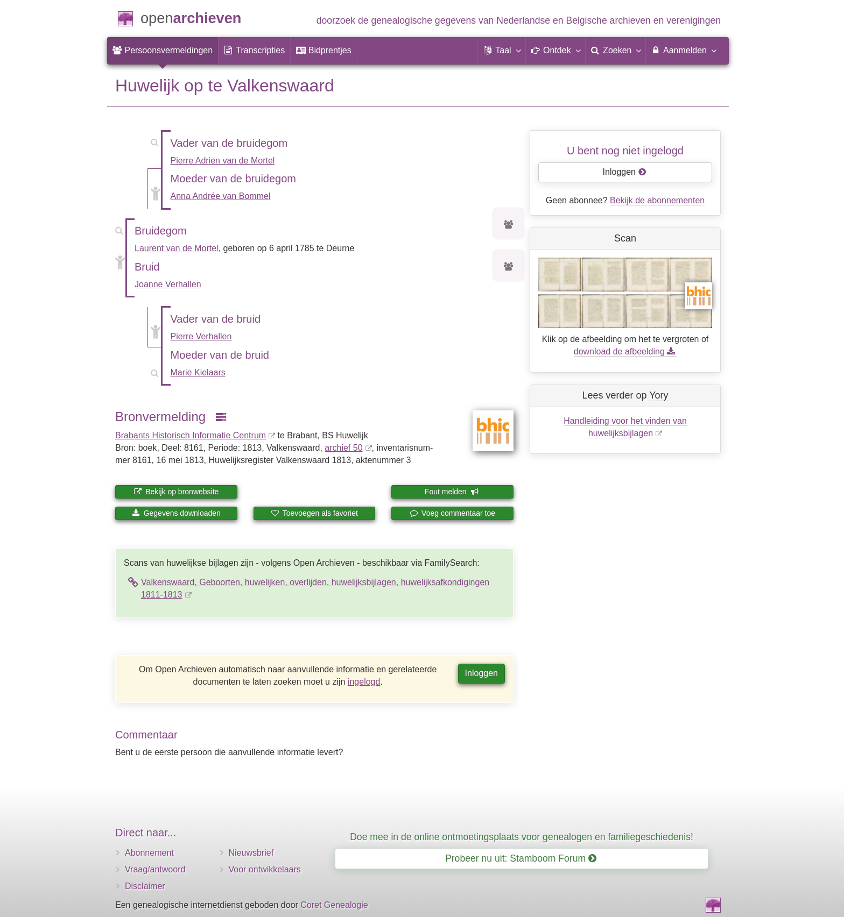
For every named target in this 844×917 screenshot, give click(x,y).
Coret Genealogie (334, 904)
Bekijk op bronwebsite (176, 491)
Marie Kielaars (198, 372)
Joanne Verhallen (168, 284)
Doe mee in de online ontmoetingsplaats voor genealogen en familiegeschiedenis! (521, 836)
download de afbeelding (625, 351)
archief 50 (343, 447)
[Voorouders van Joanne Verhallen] (509, 267)
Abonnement (149, 852)
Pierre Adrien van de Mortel (223, 160)
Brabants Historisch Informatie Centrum (190, 435)
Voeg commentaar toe (452, 513)
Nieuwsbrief (251, 852)
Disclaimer (145, 886)
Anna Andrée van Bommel (221, 196)
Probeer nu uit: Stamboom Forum (520, 858)
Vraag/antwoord (155, 869)
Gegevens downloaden (176, 513)
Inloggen (481, 673)
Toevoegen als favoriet (314, 513)
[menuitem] (162, 50)
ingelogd (364, 681)
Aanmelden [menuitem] (683, 50)
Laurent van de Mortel (177, 248)
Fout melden (452, 491)
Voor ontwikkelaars (265, 869)
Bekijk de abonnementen (657, 200)
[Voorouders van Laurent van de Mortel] (509, 225)
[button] (501, 50)
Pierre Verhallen (201, 336)
